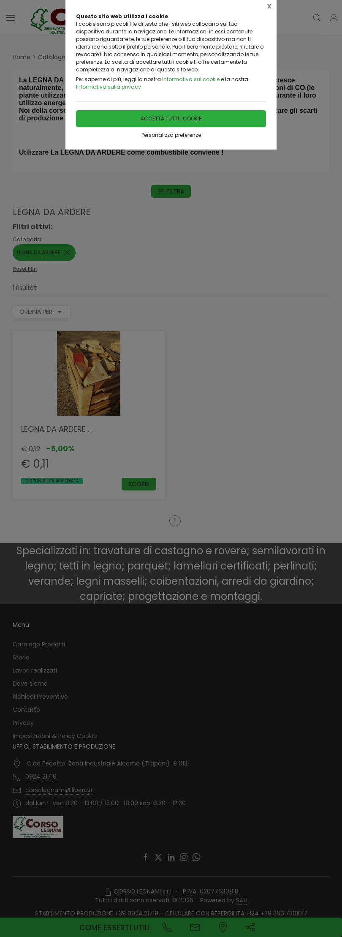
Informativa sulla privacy (108, 86)
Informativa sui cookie (191, 79)
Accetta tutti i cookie (171, 118)
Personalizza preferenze (171, 135)
